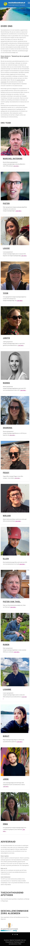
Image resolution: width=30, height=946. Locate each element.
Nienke (6, 383)
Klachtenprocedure (18, 942)
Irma (5, 824)
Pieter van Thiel (12, 602)
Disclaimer (6, 940)
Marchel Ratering (12, 159)
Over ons (23, 940)
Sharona (7, 428)
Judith (6, 338)
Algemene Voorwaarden (15, 940)
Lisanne (7, 689)
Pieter (6, 203)
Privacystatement (10, 942)
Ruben (6, 645)
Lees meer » (16, 166)
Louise (6, 248)
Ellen (6, 559)
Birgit (6, 736)
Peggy (6, 473)
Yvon (5, 293)
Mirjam (7, 516)
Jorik (6, 779)
